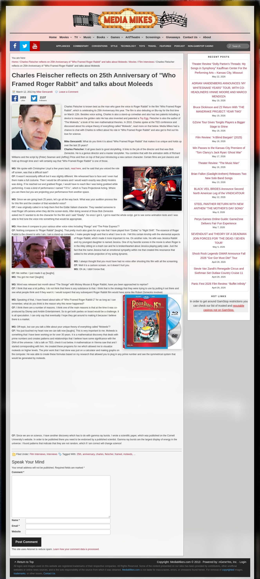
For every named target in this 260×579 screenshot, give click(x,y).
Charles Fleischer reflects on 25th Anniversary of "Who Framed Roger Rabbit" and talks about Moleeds (73, 62)
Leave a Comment (68, 92)
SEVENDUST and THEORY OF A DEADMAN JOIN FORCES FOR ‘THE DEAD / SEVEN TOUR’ (218, 238)
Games (117, 37)
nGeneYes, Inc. (228, 562)
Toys (142, 46)
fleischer (109, 454)
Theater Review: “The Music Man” (218, 163)
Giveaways (173, 37)
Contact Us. (49, 573)
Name (16, 520)
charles (100, 454)
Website (16, 531)
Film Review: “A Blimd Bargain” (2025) (219, 137)
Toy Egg (144, 118)
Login (243, 562)
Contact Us (192, 37)
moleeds (127, 454)
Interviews (52, 454)
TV (78, 37)
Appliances (63, 46)
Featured (165, 46)
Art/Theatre (134, 37)
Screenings (155, 37)
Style (114, 46)
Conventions (99, 46)
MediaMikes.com (180, 562)
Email (16, 526)
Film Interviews (146, 62)
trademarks (19, 573)
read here (76, 168)
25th (79, 454)
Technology (128, 46)
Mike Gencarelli (44, 92)
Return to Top (25, 562)
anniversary (89, 454)
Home (53, 37)
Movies (66, 37)
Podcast (179, 46)
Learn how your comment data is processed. (76, 549)
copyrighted (228, 569)
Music (89, 37)
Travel (152, 46)
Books (103, 37)
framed (118, 454)
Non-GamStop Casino (200, 46)
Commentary (81, 46)
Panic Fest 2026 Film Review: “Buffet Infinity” (218, 283)
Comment (18, 472)
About (207, 37)
